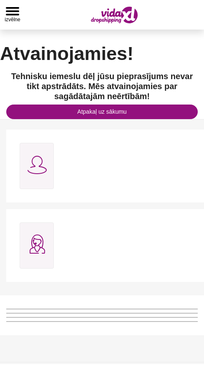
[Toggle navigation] (12, 15)
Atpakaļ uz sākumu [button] (101, 111)
